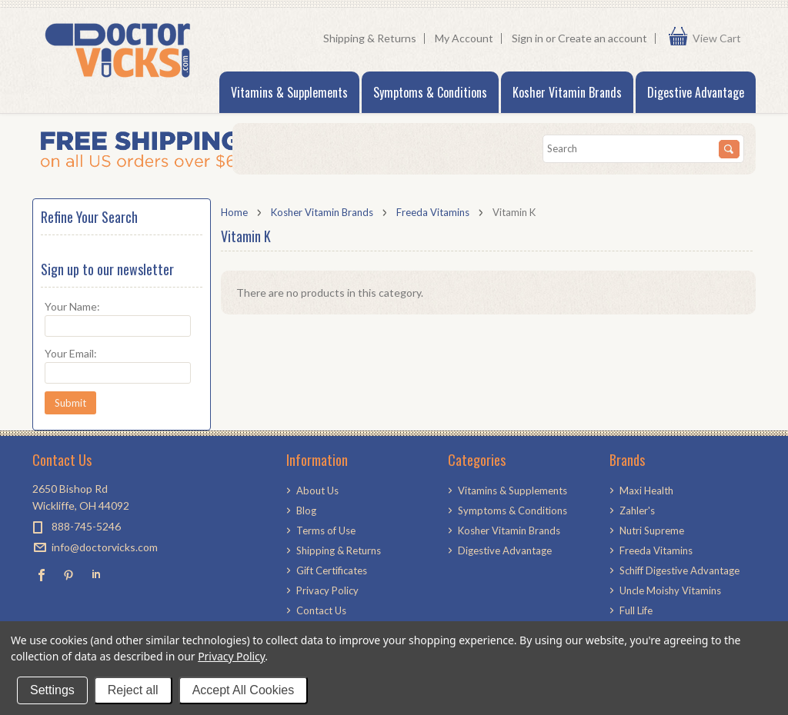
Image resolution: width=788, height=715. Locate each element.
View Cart (720, 38)
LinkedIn (95, 574)
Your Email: (71, 353)
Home (234, 212)
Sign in (527, 38)
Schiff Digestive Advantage (679, 570)
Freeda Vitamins (432, 212)
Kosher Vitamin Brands (567, 92)
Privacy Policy (231, 656)
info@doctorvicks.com (105, 547)
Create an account (602, 38)
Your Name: (72, 306)
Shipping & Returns (369, 38)
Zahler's (637, 510)
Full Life (636, 610)
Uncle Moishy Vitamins (670, 590)
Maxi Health (646, 490)
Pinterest (68, 574)
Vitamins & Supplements (289, 92)
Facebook (42, 574)
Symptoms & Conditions (430, 92)
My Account (464, 38)
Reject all (133, 690)
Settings (52, 690)
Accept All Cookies (243, 690)
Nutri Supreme (651, 530)
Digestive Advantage (695, 92)
